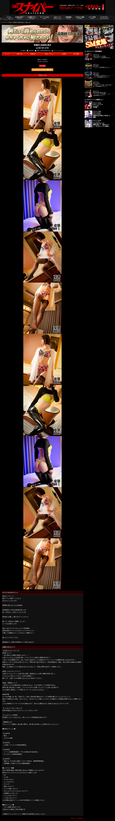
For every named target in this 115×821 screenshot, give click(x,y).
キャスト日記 (44, 17)
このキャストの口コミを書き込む (43, 69)
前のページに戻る (76, 818)
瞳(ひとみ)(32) (42, 59)
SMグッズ (57, 17)
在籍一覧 (19, 54)
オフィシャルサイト (58, 50)
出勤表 (64, 54)
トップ (9, 17)
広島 (10, 22)
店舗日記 (33, 54)
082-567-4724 (42, 47)
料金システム (49, 54)
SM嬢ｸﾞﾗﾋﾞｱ (32, 17)
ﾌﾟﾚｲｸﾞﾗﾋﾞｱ (104, 17)
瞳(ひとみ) (28, 22)
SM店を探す (19, 17)
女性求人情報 (80, 17)
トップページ (4, 22)
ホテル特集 (92, 17)
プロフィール (42, 75)
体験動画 (68, 17)
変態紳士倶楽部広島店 (18, 22)
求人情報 (76, 54)
